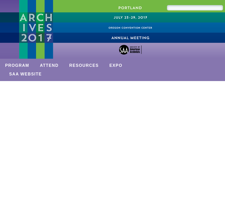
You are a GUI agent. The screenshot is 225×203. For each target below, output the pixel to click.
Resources (84, 65)
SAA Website (25, 74)
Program (17, 65)
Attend (49, 65)
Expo (115, 65)
